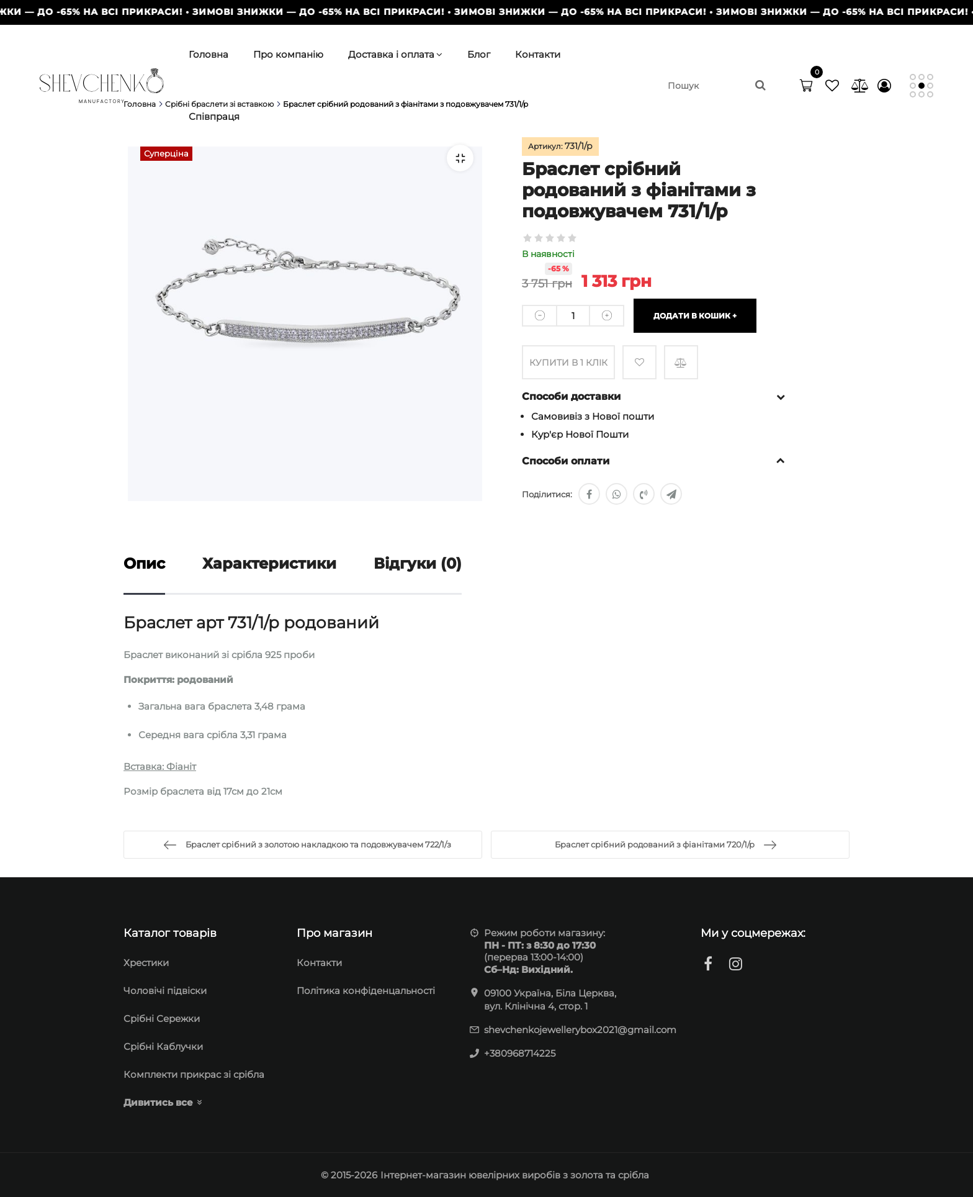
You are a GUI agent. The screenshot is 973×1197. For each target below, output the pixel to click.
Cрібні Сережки (161, 1018)
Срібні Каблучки (163, 1046)
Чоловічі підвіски (165, 990)
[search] (716, 85)
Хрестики (146, 963)
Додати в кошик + (695, 315)
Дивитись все (158, 1102)
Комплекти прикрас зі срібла (193, 1074)
